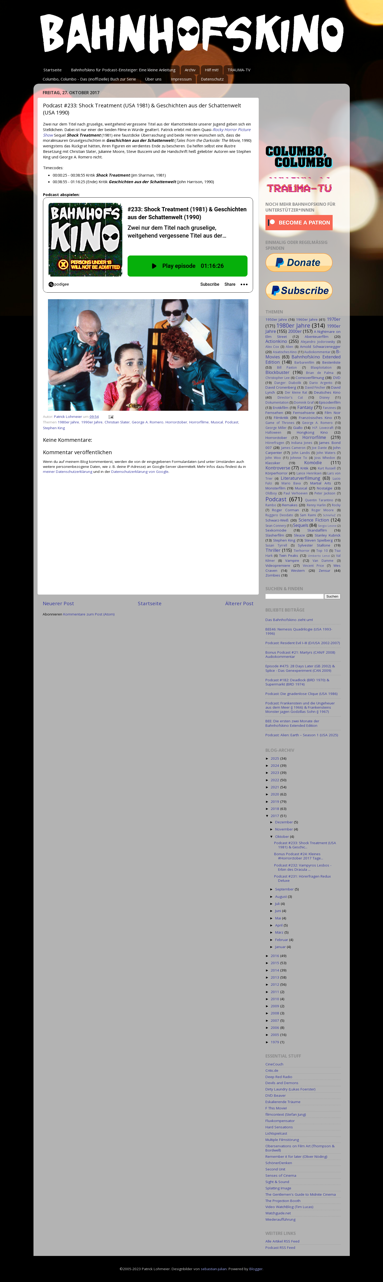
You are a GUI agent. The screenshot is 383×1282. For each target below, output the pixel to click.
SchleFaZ (329, 515)
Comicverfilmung (309, 377)
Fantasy (305, 407)
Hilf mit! (212, 69)
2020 (275, 794)
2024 (275, 765)
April (279, 925)
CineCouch (274, 1064)
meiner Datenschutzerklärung (67, 471)
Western (298, 570)
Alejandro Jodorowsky (318, 341)
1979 (275, 1042)
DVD (337, 377)
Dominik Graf (304, 402)
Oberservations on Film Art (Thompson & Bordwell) (299, 1148)
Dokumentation (277, 402)
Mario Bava (291, 483)
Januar (281, 946)
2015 (275, 962)
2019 (275, 801)
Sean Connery (275, 525)
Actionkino (276, 341)
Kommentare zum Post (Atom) (89, 614)
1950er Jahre (276, 319)
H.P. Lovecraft (322, 427)
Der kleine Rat (296, 392)
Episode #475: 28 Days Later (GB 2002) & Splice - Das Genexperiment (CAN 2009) (300, 668)
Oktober (282, 836)
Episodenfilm (330, 402)
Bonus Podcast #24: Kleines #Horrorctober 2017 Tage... (298, 856)
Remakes (290, 505)
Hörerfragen (274, 442)
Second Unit (275, 1169)
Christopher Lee (277, 377)
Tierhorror (301, 550)
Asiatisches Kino (285, 352)
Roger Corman (285, 510)
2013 (275, 977)
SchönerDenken (278, 1162)
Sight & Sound (277, 1181)
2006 (275, 1027)
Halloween (273, 432)
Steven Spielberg (318, 540)
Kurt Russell (327, 468)
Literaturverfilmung (300, 478)
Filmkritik (281, 417)
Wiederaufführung (280, 1219)
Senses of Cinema (280, 1175)
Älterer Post (239, 603)
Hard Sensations (279, 1127)
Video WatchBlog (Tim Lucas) (289, 1206)
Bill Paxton (287, 367)
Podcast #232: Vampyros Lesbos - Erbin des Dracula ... (302, 867)
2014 (275, 970)
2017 (275, 815)
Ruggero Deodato (279, 515)
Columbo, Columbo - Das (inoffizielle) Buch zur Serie (89, 79)
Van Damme (323, 560)
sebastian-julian (214, 1268)
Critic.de (271, 1070)
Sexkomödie (276, 530)
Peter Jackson (324, 493)
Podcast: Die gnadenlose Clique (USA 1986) (301, 693)
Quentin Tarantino (319, 500)
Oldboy (271, 493)
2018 (275, 808)
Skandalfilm (317, 530)
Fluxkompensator (280, 1120)
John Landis (301, 452)
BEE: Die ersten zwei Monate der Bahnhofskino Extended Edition (292, 723)
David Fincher (315, 387)
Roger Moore (323, 510)
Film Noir (332, 412)
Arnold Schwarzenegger (320, 346)
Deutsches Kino (327, 392)
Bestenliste (331, 362)
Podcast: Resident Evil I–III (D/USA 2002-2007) (302, 642)
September (285, 889)
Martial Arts (320, 483)
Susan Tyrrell (276, 545)
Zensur (324, 570)
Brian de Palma (319, 372)
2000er (295, 331)
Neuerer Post (58, 603)
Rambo (270, 505)
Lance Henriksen (309, 473)
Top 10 (322, 550)
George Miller (276, 427)
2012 (275, 984)
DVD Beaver (275, 1095)
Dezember (284, 822)
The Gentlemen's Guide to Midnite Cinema (300, 1194)
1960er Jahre (307, 319)
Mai (278, 918)
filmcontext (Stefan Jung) (285, 1114)
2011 (275, 991)
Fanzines (329, 407)
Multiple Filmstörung (282, 1139)
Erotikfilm (280, 407)
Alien (289, 346)
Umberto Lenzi (319, 556)
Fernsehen (274, 412)
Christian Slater (117, 422)
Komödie (313, 462)
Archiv (190, 69)
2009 (275, 1006)
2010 (275, 998)
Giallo (298, 427)
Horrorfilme (199, 422)
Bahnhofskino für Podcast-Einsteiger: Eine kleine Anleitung (123, 69)
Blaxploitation (321, 367)
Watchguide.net (278, 1213)
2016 (275, 955)
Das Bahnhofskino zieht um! (289, 619)
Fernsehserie (304, 412)
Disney (324, 397)
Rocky (336, 505)
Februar (282, 939)
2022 (275, 780)
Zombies (272, 575)
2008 (275, 1013)
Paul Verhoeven (296, 493)
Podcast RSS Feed (280, 1247)
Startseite (52, 69)
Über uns (153, 79)
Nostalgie (324, 488)
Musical (217, 422)
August (281, 896)
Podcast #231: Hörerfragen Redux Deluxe (302, 878)
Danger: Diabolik (287, 382)
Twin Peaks (288, 555)
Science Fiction (314, 520)
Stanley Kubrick (328, 535)
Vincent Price (313, 565)
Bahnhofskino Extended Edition (303, 359)
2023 (275, 772)
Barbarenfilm (304, 362)
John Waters (326, 452)
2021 (275, 787)
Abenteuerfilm (316, 336)
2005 (275, 1034)
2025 (275, 758)
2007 (275, 1020)
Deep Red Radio (278, 1076)
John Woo (273, 457)
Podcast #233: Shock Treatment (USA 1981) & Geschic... (305, 844)
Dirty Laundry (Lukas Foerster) (290, 1089)
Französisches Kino (315, 417)
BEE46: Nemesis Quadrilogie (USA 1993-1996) (298, 631)
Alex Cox (272, 346)
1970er (334, 319)
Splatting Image (278, 1188)
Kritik (304, 468)
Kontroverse (277, 468)
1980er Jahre (68, 422)
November (284, 829)
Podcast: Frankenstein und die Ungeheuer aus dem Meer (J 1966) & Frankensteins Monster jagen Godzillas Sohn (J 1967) (300, 707)
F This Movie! (276, 1108)
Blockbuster (277, 372)
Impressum (181, 79)
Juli (278, 903)
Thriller (272, 550)
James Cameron (293, 447)
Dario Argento (320, 382)
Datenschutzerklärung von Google (139, 471)
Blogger (256, 1268)
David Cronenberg (280, 387)
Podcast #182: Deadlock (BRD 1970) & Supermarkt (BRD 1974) (297, 682)
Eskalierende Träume (282, 1101)
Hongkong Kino (312, 432)
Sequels (300, 525)
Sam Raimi (308, 515)
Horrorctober (176, 422)
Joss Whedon (324, 457)
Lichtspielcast (276, 1133)
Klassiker (272, 462)
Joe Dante (319, 447)
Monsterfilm (275, 488)
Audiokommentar (317, 352)
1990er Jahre (92, 422)
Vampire (292, 560)
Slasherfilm (274, 535)
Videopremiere (277, 565)
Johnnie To (298, 457)
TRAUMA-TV (238, 69)
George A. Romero (147, 422)
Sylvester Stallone (314, 545)
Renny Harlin (316, 505)
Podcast (231, 422)
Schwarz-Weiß (277, 520)
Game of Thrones (279, 422)
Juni (278, 910)
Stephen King (54, 427)
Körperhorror (276, 473)
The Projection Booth (282, 1200)
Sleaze (299, 535)
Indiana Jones (301, 442)
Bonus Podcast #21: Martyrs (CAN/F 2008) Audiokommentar (300, 654)
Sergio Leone (327, 526)
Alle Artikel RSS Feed (282, 1241)
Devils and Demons (281, 1082)
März (279, 932)
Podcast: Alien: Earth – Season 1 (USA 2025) (301, 735)
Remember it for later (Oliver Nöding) (296, 1156)
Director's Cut (290, 397)
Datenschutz (212, 79)
